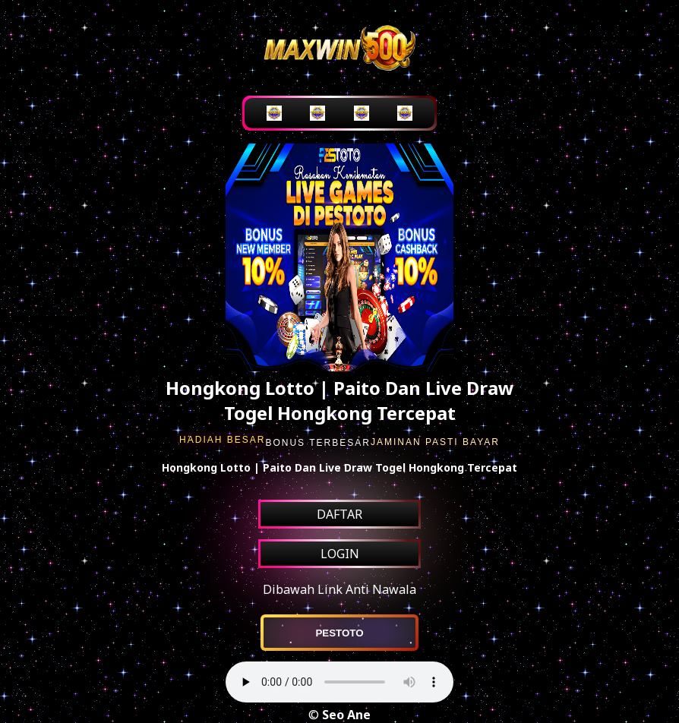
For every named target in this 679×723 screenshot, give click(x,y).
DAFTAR (339, 514)
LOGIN (340, 553)
